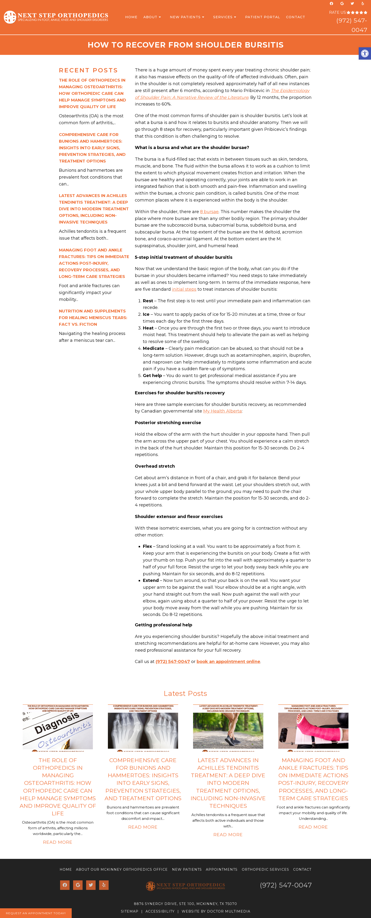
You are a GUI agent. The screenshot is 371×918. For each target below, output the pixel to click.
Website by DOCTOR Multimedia (216, 911)
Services (223, 17)
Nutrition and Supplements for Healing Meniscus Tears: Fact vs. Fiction (93, 318)
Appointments (222, 869)
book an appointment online (228, 661)
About (150, 17)
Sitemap (129, 911)
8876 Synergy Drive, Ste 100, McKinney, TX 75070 (185, 904)
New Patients (185, 17)
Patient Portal (262, 17)
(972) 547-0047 (173, 661)
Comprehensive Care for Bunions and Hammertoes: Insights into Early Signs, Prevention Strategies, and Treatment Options (92, 147)
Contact (295, 17)
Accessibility (160, 911)
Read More (57, 842)
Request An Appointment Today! (36, 913)
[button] (365, 53)
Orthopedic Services (265, 869)
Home (131, 17)
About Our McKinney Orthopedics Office (122, 869)
